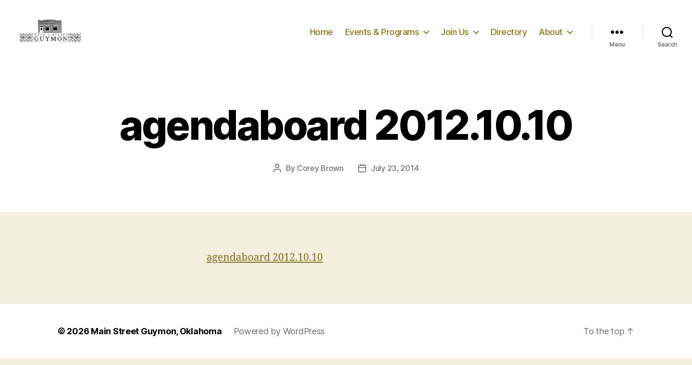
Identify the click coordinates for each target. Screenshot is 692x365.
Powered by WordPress (279, 338)
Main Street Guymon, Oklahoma (156, 338)
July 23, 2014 (395, 175)
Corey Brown (320, 175)
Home (321, 35)
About (551, 35)
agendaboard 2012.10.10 (265, 264)
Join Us (455, 35)
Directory (509, 35)
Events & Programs (382, 35)
